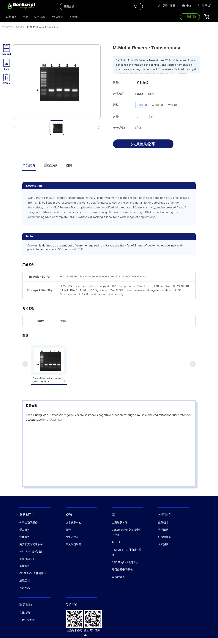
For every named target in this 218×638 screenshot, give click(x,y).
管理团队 (163, 529)
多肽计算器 (118, 576)
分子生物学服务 (28, 522)
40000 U (157, 105)
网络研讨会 (72, 536)
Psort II (116, 542)
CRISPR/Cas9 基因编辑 (32, 573)
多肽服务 (24, 565)
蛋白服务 (24, 529)
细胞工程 (24, 580)
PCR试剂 (20, 27)
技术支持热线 (27, 619)
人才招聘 (163, 544)
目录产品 (7, 27)
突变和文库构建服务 (31, 544)
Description (34, 185)
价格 (116, 82)
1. (26, 414)
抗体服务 (24, 536)
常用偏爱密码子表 (122, 569)
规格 (116, 105)
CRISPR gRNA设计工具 (125, 562)
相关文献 (31, 405)
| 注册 (171, 5)
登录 (163, 5)
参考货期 (119, 128)
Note (29, 236)
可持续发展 (164, 536)
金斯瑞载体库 (119, 522)
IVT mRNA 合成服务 (30, 551)
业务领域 (163, 522)
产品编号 (119, 94)
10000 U (142, 105)
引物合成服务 (27, 558)
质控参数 (50, 165)
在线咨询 (24, 612)
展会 (68, 529)
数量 (116, 117)
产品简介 (29, 165)
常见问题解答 (73, 544)
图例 (69, 165)
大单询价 (173, 105)
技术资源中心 (73, 522)
